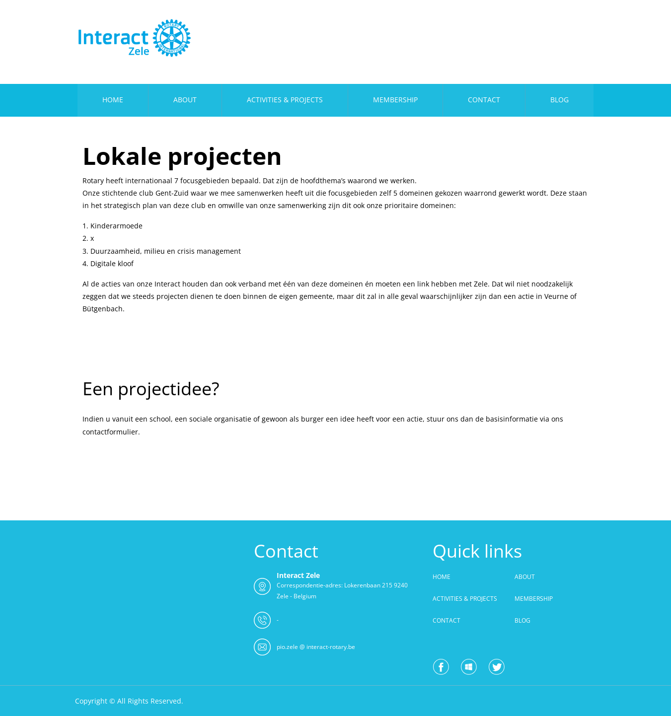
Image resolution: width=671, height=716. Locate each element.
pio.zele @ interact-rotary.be (316, 647)
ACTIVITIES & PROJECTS (285, 99)
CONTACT (484, 99)
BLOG (559, 99)
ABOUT (185, 99)
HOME (112, 99)
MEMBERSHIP (395, 99)
